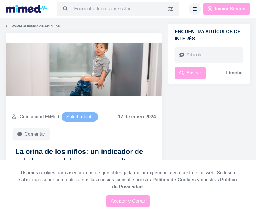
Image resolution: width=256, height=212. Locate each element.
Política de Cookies (174, 179)
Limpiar (234, 72)
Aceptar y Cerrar (128, 200)
